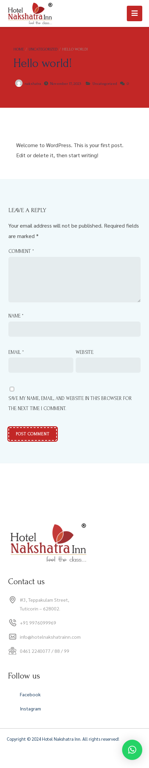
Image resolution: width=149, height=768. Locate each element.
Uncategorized (43, 49)
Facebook (30, 702)
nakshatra (33, 83)
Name (16, 324)
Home (18, 49)
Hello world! (42, 63)
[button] (132, 750)
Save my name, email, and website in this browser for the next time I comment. (70, 412)
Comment (21, 251)
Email (16, 360)
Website (85, 360)
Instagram (30, 716)
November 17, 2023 (65, 83)
